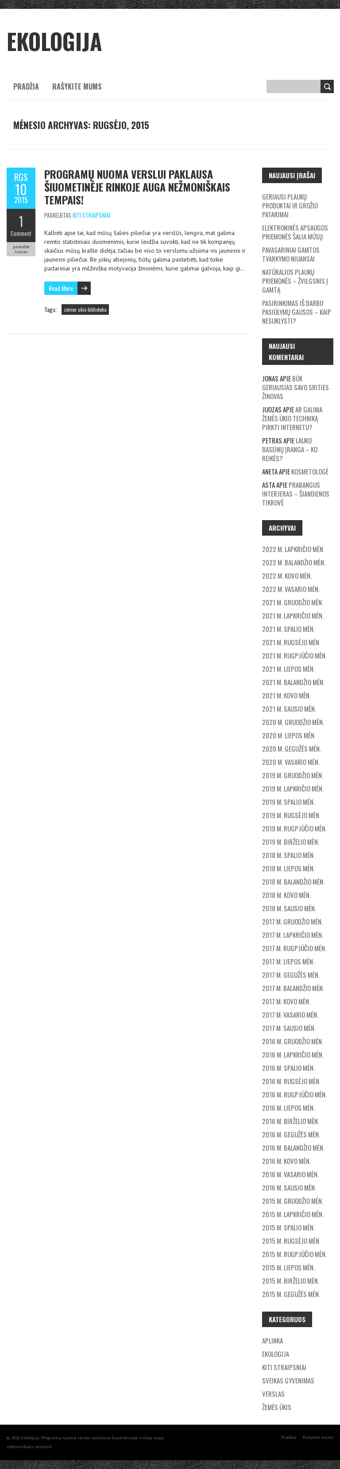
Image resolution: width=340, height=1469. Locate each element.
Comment (21, 233)
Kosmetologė (309, 471)
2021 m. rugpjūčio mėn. (294, 655)
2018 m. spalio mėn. (288, 855)
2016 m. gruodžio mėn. (292, 1041)
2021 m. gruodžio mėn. (292, 602)
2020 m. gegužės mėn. (291, 748)
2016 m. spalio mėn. (288, 1068)
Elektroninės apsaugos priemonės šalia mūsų (295, 232)
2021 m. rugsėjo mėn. (291, 642)
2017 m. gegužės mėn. (291, 974)
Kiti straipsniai (91, 215)
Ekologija (275, 1354)
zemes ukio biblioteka (85, 309)
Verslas (273, 1393)
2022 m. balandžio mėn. (293, 562)
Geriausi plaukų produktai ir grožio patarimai (290, 205)
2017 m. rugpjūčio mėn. (294, 948)
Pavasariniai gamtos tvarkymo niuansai (291, 254)
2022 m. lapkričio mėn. (293, 549)
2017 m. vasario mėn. (290, 1014)
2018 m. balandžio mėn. (293, 881)
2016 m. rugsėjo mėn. (291, 1081)
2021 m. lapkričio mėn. (293, 615)
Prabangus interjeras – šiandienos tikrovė (295, 493)
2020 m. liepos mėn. (289, 735)
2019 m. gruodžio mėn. (292, 775)
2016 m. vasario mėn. (290, 1174)
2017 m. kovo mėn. (286, 1001)
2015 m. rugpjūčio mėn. (294, 1254)
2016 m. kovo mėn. (286, 1161)
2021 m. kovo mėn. (286, 695)
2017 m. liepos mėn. (288, 961)
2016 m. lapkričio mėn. (293, 1054)
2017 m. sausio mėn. (289, 1028)
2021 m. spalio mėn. (288, 629)
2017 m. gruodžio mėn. (292, 921)
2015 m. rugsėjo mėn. (291, 1241)
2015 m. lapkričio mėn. (293, 1214)
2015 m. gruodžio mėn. (292, 1201)
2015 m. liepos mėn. (288, 1267)
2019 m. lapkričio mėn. (293, 788)
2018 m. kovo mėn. (286, 895)
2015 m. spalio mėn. (288, 1227)
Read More (61, 288)
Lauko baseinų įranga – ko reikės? (289, 449)
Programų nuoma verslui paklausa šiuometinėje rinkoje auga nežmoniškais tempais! (137, 187)
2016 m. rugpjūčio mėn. (294, 1094)
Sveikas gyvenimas (288, 1380)
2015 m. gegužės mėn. (291, 1294)
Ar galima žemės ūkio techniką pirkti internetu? (292, 418)
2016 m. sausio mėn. (289, 1187)
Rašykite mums (77, 86)
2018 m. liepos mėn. (288, 868)
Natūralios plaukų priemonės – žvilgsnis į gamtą (295, 280)
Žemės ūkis (276, 1407)
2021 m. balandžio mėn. (293, 682)
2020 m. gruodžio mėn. (293, 722)
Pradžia (26, 86)
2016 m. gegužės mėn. (291, 1134)
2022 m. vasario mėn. (291, 589)
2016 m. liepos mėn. (288, 1108)
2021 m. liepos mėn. (288, 669)
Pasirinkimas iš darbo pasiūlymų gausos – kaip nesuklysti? (296, 311)
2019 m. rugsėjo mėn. (291, 815)
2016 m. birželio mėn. (290, 1121)
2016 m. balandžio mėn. (293, 1147)
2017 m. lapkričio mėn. (292, 935)
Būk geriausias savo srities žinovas (295, 387)
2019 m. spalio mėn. (288, 802)
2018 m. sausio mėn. (289, 908)
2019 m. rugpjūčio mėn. (294, 828)
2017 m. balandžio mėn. (293, 988)
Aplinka (272, 1340)
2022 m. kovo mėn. (287, 575)
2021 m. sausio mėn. (289, 708)
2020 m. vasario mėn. (291, 762)
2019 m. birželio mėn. (290, 841)
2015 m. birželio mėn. (290, 1280)
